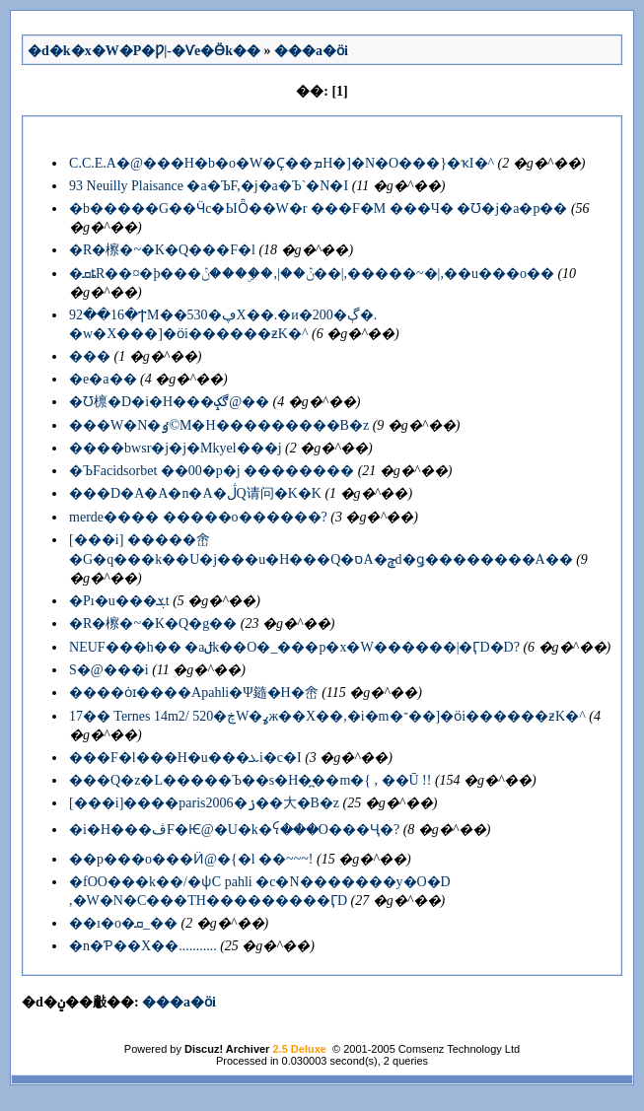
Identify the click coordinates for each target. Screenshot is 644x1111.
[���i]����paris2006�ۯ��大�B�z (204, 803)
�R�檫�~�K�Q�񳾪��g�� (153, 623)
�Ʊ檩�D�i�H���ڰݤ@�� (169, 401)
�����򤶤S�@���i (109, 669)
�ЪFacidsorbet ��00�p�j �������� (211, 470)
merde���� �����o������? (198, 517)
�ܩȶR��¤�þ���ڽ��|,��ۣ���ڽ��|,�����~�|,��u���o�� (311, 273)
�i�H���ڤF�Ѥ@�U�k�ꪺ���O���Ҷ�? (234, 829)
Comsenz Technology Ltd (459, 1049)
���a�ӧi (311, 50)
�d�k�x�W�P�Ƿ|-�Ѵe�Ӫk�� (144, 50)
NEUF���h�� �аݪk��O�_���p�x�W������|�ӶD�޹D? (294, 647)
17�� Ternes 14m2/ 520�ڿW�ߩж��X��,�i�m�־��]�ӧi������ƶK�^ (327, 716)
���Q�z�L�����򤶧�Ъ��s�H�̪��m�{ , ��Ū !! (250, 780)
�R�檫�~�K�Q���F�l (162, 250)
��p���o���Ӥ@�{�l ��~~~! (191, 859)
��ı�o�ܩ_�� (123, 923)
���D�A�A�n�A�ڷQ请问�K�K (195, 493)
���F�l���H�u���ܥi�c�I (185, 757)
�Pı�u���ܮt (119, 600)
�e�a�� (102, 379)
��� (89, 356)
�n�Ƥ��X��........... (143, 945)
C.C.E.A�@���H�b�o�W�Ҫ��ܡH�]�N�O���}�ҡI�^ (281, 163)
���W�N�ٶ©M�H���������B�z (219, 425)
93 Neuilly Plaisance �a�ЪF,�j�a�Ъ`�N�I (208, 185)
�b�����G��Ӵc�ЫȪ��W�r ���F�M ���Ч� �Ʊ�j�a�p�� (318, 208)
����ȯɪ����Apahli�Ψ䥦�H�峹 (194, 692)
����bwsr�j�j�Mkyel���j (175, 448)
